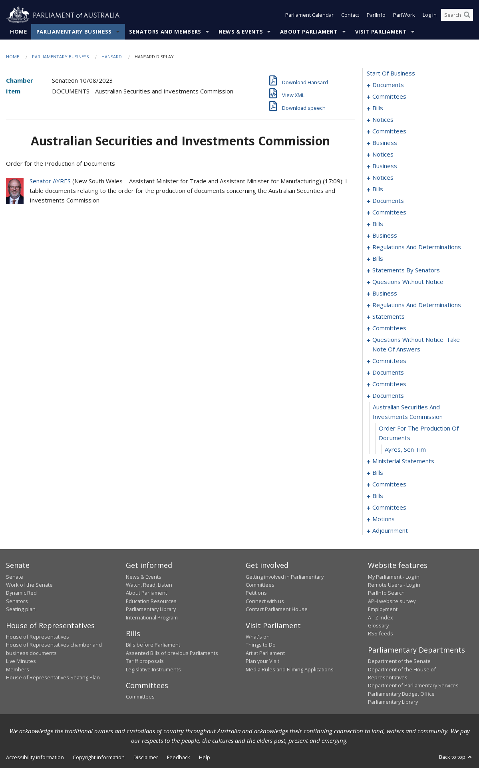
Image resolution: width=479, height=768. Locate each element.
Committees (140, 697)
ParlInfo (376, 15)
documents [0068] (388, 201)
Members (17, 669)
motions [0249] (383, 519)
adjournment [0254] (390, 531)
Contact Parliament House (277, 609)
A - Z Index (380, 617)
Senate (14, 576)
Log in (430, 15)
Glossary (378, 625)
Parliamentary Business (74, 31)
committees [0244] (389, 508)
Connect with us (265, 601)
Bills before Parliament (153, 645)
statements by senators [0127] (406, 270)
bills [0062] (377, 189)
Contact (350, 15)
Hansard (111, 57)
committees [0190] (389, 328)
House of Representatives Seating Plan (53, 677)
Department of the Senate (399, 661)
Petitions (256, 593)
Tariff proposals (145, 661)
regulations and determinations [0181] (416, 305)
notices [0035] (383, 120)
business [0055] (384, 166)
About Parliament (309, 31)
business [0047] (384, 143)
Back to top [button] (456, 756)
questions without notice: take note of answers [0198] (416, 344)
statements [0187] (388, 317)
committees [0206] (389, 361)
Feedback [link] (178, 757)
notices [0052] (383, 155)
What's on (258, 636)
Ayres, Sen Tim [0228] (405, 450)
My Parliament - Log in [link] (393, 576)
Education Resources (151, 601)
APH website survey (391, 601)
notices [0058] (383, 178)
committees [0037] (389, 131)
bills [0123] (377, 259)
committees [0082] (389, 212)
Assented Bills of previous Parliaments (172, 653)
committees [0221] (389, 384)
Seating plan (21, 609)
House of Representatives (37, 636)
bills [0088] (377, 224)
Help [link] (204, 757)
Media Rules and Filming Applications (290, 669)
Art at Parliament (265, 653)
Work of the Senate (29, 584)
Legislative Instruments (153, 669)
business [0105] (384, 236)
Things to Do (261, 645)
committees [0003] (389, 97)
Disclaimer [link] (145, 757)
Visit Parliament (381, 31)
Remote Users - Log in (394, 584)
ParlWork (404, 15)
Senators (17, 601)
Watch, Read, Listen (149, 584)
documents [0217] (388, 373)
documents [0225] (388, 396)
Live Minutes (21, 661)
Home (18, 31)
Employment (383, 609)
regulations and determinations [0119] (416, 247)
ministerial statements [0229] (403, 461)
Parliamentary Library (151, 609)
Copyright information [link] (99, 757)
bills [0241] (377, 496)
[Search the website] (457, 15)
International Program (152, 617)
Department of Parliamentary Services (413, 685)
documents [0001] (388, 85)
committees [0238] (389, 484)
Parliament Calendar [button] (309, 15)
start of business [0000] (391, 73)
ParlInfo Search (386, 593)
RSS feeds (380, 633)
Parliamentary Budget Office (401, 693)
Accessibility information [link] (35, 757)
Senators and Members (165, 31)
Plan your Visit (262, 661)
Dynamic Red (21, 593)
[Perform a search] (467, 15)
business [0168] (384, 294)
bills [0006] (377, 108)
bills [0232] (377, 473)
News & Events (241, 31)
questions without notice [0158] (407, 282)
